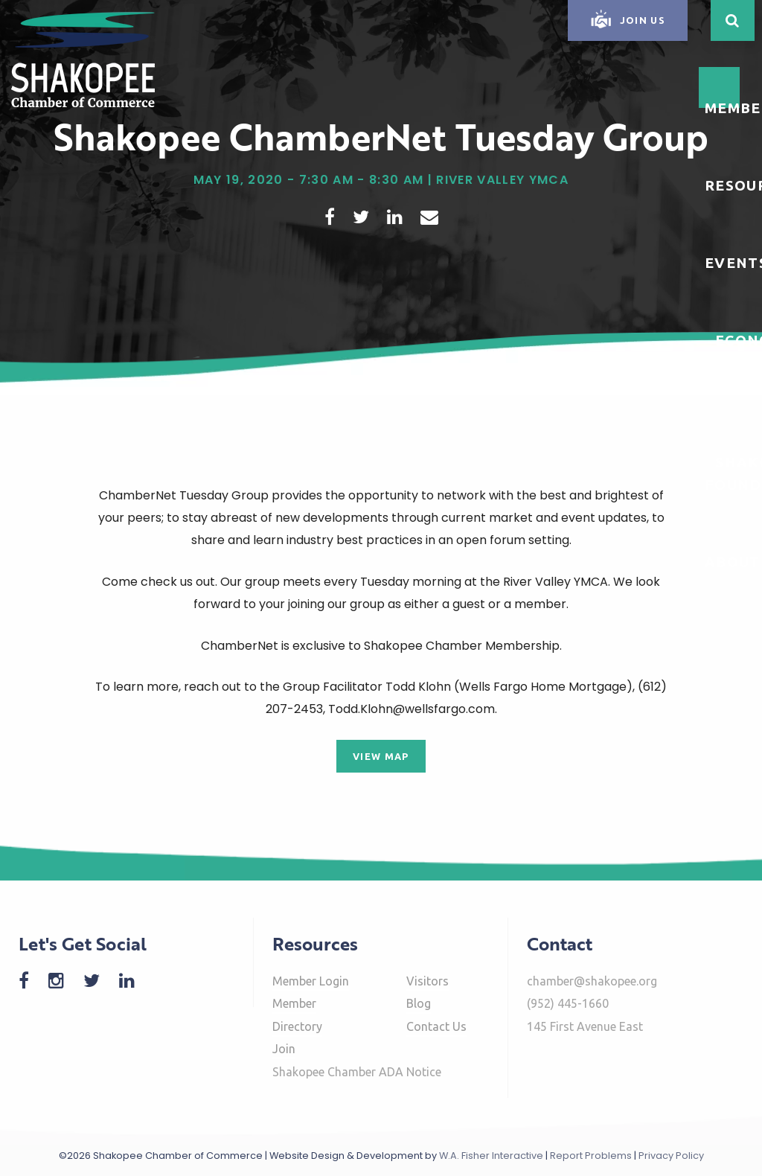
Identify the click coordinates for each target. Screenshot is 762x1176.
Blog (418, 1003)
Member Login (310, 981)
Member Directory (297, 1014)
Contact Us (436, 1026)
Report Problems (591, 1155)
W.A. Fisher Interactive (491, 1155)
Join (283, 1048)
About (733, 562)
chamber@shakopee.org (592, 981)
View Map (381, 756)
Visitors (427, 981)
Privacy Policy (671, 1155)
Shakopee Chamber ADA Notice (356, 1071)
